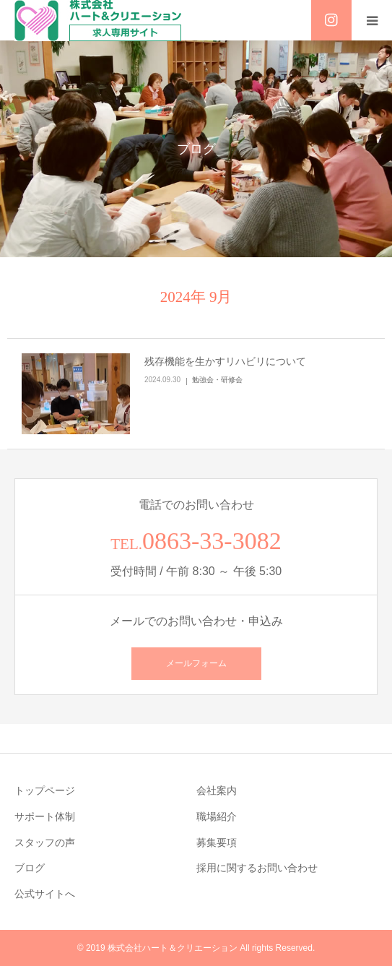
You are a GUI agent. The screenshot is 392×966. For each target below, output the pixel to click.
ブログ (29, 868)
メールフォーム (196, 663)
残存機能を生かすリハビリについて (225, 361)
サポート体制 (44, 816)
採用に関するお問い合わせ (257, 868)
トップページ (44, 790)
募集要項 (216, 842)
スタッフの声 (44, 842)
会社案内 (216, 790)
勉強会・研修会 (217, 380)
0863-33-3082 (212, 540)
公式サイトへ (44, 894)
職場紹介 (216, 816)
